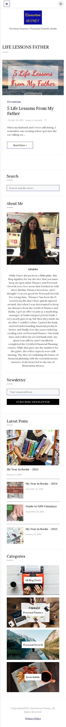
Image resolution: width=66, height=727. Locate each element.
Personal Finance (33, 612)
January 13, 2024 (33, 534)
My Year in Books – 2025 (22, 469)
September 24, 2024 (35, 511)
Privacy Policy (33, 718)
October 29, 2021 (15, 120)
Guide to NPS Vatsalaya (41, 506)
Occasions (14, 101)
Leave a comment (33, 120)
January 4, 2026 (14, 474)
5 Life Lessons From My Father (30, 111)
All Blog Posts (33, 580)
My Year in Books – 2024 (41, 483)
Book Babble (33, 677)
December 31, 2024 (34, 489)
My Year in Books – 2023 (41, 529)
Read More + (20, 145)
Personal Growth (33, 644)
